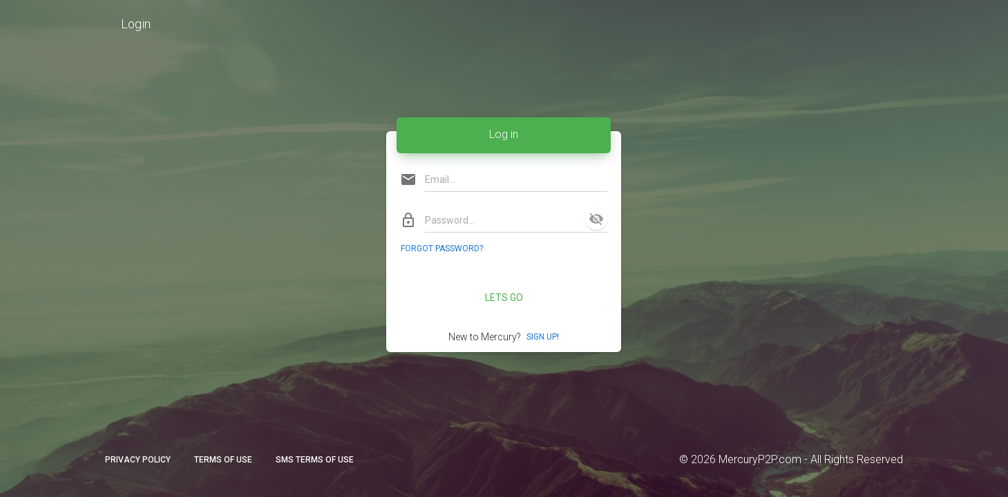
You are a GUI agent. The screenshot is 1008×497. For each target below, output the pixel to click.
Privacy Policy (138, 460)
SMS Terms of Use (315, 460)
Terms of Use (223, 460)
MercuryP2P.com (760, 459)
